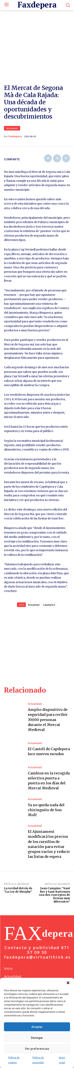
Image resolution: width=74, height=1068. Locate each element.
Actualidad (12, 134)
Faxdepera (15, 142)
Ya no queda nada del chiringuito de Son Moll (46, 816)
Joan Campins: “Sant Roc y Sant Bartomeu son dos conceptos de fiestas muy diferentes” (54, 901)
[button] (68, 983)
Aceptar (37, 1027)
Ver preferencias (37, 1049)
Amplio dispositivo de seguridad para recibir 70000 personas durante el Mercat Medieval (48, 725)
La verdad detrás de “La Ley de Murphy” (18, 896)
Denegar (37, 1038)
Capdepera (49, 610)
